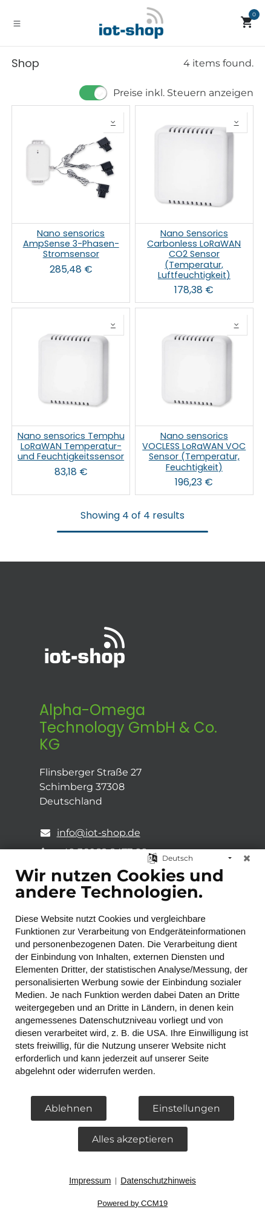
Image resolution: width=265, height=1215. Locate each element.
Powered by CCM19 (132, 1203)
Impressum (90, 1180)
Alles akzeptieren (133, 1139)
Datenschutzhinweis (158, 1180)
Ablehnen (69, 1108)
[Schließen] (247, 858)
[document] (132, 980)
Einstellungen (186, 1108)
